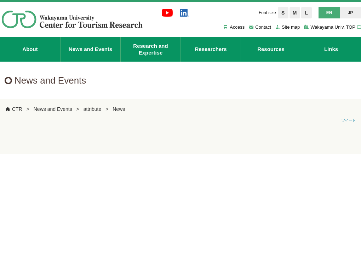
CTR (17, 109)
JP (350, 12)
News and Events (53, 109)
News (119, 109)
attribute (93, 109)
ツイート (349, 120)
